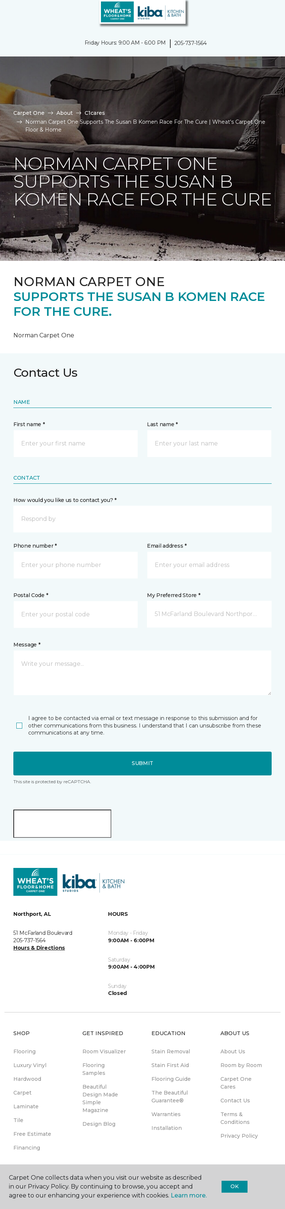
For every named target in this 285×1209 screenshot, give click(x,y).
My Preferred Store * (173, 595)
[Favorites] (265, 14)
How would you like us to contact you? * (65, 500)
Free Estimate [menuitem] (32, 1134)
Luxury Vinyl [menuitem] (29, 1065)
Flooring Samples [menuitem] (93, 1069)
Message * (26, 644)
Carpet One (29, 113)
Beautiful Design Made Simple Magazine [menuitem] (100, 1098)
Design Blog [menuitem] (98, 1124)
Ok (234, 1186)
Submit (142, 763)
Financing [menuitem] (26, 1147)
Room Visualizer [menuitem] (104, 1051)
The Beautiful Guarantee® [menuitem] (169, 1096)
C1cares (95, 113)
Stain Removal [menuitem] (170, 1051)
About (64, 113)
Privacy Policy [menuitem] (239, 1135)
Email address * (167, 545)
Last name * (162, 424)
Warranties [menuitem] (166, 1114)
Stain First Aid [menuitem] (170, 1065)
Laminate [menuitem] (26, 1106)
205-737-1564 (190, 43)
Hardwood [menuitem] (27, 1079)
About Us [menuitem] (232, 1051)
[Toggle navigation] (11, 15)
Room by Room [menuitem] (241, 1065)
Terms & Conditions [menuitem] (235, 1118)
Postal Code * (30, 595)
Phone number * (35, 545)
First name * (29, 424)
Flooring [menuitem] (24, 1051)
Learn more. (189, 1195)
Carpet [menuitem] (22, 1092)
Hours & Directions (39, 947)
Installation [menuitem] (166, 1128)
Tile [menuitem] (18, 1120)
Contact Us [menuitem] (235, 1100)
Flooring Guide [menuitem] (171, 1079)
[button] (256, 14)
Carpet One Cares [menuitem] (236, 1083)
